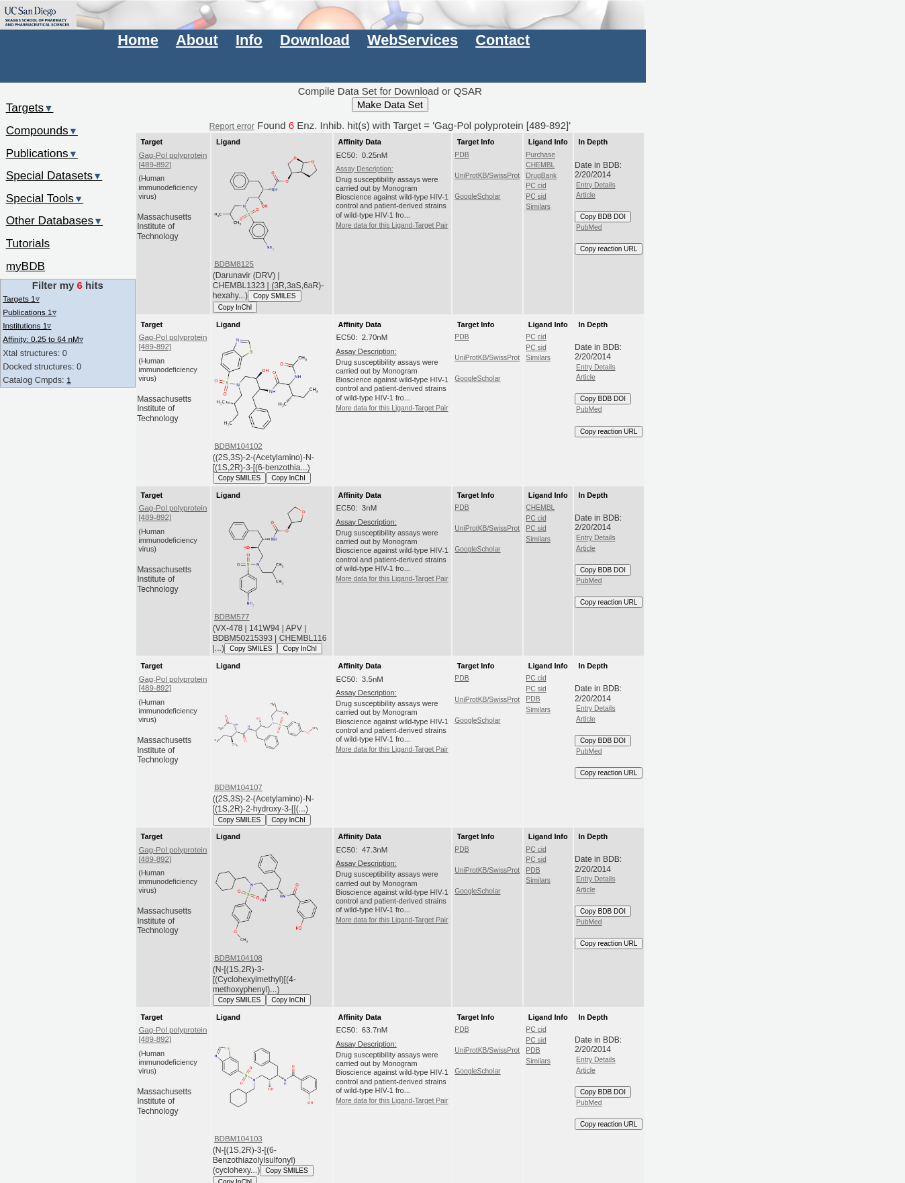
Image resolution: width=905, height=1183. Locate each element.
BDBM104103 (238, 1139)
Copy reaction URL (608, 249)
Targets (30, 107)
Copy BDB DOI (603, 216)
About (197, 40)
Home (137, 40)
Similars (538, 206)
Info (249, 40)
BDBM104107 (238, 787)
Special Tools (45, 198)
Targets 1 (21, 298)
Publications (42, 153)
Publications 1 (29, 312)
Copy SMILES (274, 296)
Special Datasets (54, 175)
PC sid (536, 196)
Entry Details (595, 185)
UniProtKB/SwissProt (487, 175)
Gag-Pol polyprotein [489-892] (172, 160)
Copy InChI (235, 307)
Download (315, 40)
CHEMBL (540, 165)
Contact (502, 40)
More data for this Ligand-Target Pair (392, 225)
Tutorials (28, 243)
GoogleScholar (477, 196)
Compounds (42, 130)
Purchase (540, 155)
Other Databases (54, 220)
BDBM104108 (238, 958)
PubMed (589, 227)
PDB (462, 155)
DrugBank (541, 175)
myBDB (25, 266)
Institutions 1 (27, 325)
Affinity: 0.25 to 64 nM (43, 339)
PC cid (536, 185)
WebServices (412, 40)
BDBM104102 (238, 446)
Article (586, 195)
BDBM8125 (234, 264)
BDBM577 (232, 617)
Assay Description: (364, 169)
